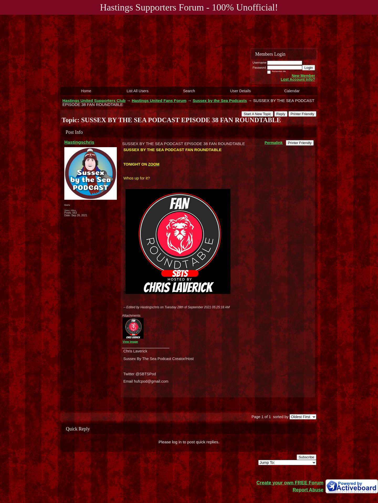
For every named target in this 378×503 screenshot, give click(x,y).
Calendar (292, 91)
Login (308, 68)
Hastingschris (79, 142)
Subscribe (306, 457)
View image (130, 341)
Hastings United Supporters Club (94, 100)
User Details (240, 91)
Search (189, 91)
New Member (303, 76)
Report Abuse (308, 489)
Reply (280, 114)
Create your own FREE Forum (289, 482)
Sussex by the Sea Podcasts (220, 100)
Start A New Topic (257, 114)
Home (86, 91)
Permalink (274, 143)
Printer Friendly (302, 114)
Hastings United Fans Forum (159, 100)
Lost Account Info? (298, 79)
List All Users (137, 91)
